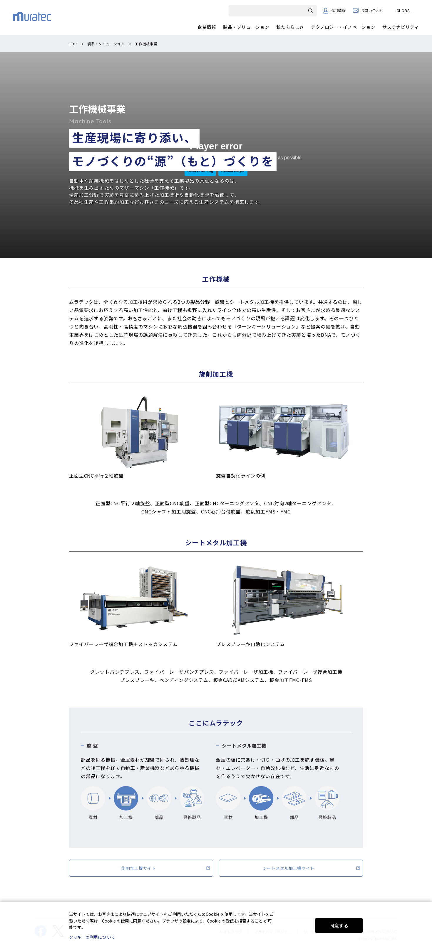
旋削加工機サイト (138, 868)
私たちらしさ (290, 27)
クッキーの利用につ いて (92, 937)
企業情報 (206, 27)
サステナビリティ (400, 27)
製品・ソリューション (246, 27)
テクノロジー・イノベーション (343, 27)
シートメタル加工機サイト (288, 868)
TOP (73, 43)
